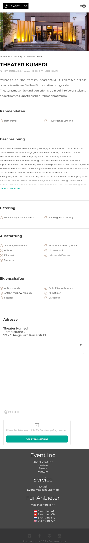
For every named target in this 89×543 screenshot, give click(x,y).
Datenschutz (57, 541)
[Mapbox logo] (11, 412)
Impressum (30, 541)
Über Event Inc (43, 462)
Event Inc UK (44, 520)
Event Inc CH (44, 514)
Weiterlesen (10, 188)
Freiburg (18, 56)
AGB (43, 541)
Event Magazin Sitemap (43, 489)
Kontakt (43, 471)
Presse (42, 468)
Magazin (42, 486)
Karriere (43, 465)
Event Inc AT (44, 511)
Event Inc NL (44, 517)
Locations (5, 56)
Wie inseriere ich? (43, 504)
